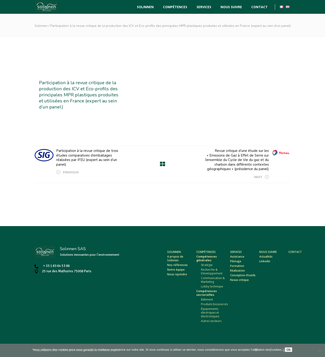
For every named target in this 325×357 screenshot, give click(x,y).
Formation (237, 266)
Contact (295, 252)
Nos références (177, 265)
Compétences (206, 252)
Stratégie (207, 265)
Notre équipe (176, 270)
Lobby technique (212, 286)
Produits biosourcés (214, 304)
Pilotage (235, 261)
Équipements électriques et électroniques (210, 312)
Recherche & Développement (211, 271)
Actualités (266, 257)
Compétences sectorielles (206, 293)
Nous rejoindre (177, 274)
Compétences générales (206, 258)
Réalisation (237, 271)
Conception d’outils (243, 275)
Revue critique (239, 280)
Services (236, 252)
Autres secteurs (211, 321)
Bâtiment (207, 299)
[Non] (319, 350)
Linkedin (264, 261)
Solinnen (41, 26)
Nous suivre (268, 252)
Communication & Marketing (213, 280)
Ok (288, 349)
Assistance (237, 257)
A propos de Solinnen (175, 258)
